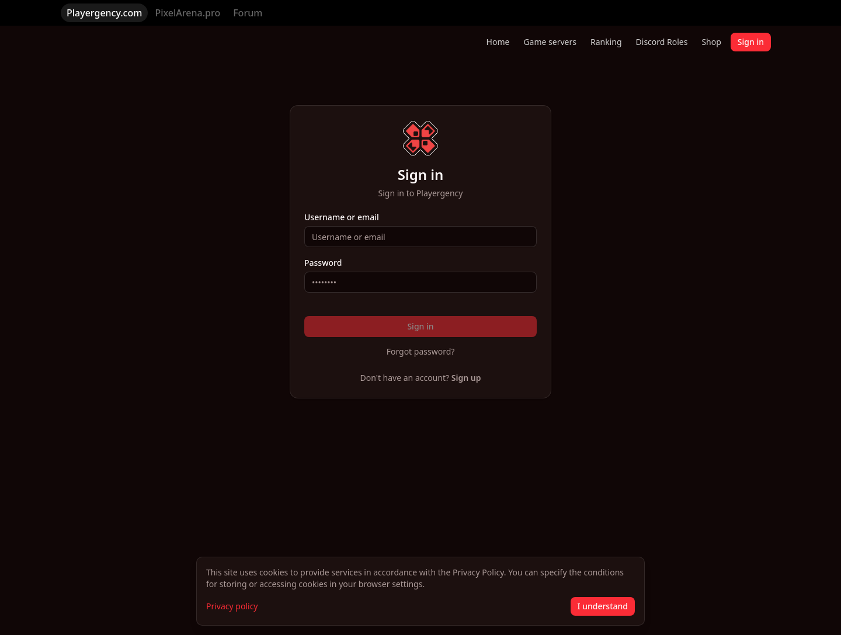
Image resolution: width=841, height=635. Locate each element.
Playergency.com (104, 12)
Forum (247, 12)
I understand (603, 606)
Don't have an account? (420, 377)
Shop (711, 41)
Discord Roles (662, 41)
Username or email (341, 217)
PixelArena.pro (187, 12)
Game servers (549, 41)
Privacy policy (232, 606)
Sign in (751, 41)
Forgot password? (421, 351)
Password (323, 263)
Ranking (606, 41)
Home (498, 41)
